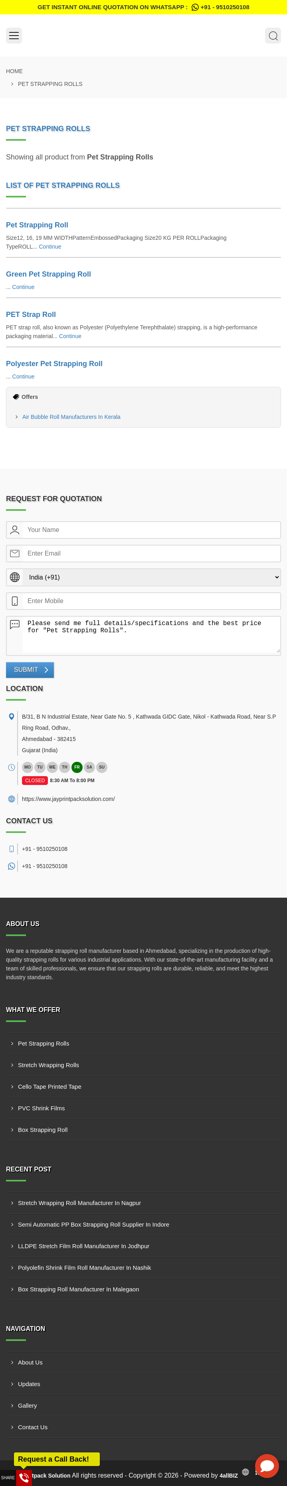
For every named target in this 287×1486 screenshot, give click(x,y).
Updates (29, 1383)
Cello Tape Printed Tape (49, 1086)
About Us (30, 1362)
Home (14, 71)
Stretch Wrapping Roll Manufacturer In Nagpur (79, 1202)
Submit (26, 669)
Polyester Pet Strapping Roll (54, 364)
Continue (50, 246)
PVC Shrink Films (41, 1108)
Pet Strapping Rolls (43, 1043)
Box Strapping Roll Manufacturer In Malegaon (78, 1289)
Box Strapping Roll (42, 1129)
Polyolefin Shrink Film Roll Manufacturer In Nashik (84, 1267)
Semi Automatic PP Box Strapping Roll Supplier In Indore (93, 1224)
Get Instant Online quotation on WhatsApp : (143, 7)
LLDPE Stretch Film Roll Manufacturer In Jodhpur (83, 1246)
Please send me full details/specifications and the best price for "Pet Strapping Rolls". (151, 635)
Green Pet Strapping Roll (48, 274)
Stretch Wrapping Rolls (48, 1065)
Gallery (27, 1405)
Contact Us (33, 1427)
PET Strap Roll (31, 315)
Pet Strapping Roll (37, 225)
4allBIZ (229, 1475)
